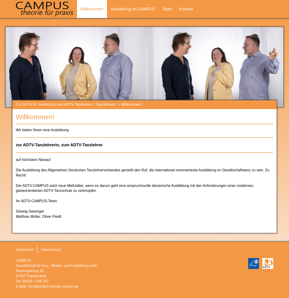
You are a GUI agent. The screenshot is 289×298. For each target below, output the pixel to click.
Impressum (25, 250)
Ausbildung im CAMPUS (133, 9)
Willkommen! (92, 9)
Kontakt (186, 9)
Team (167, 9)
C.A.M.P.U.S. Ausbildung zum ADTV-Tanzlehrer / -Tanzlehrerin (66, 104)
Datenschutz (51, 250)
